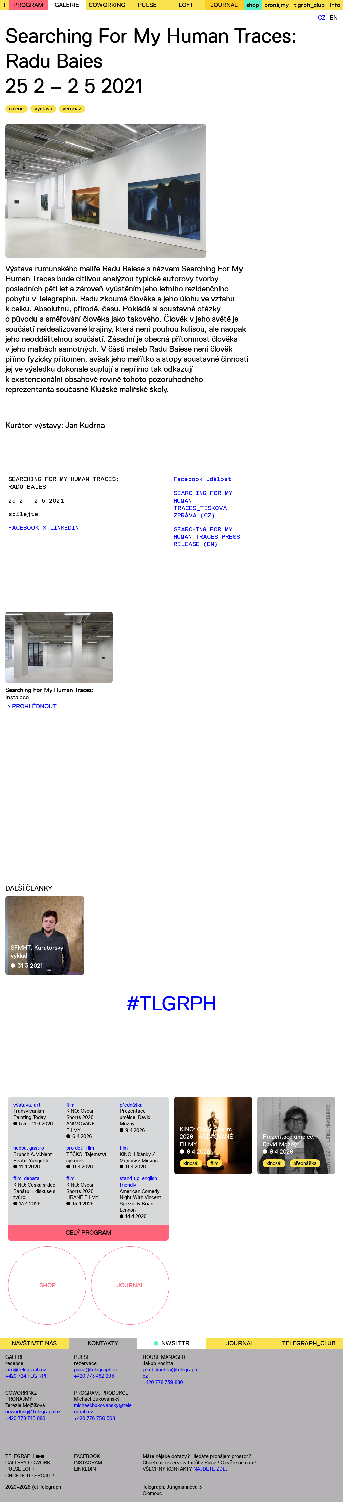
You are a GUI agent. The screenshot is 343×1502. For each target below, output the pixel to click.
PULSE (147, 5)
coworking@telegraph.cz (33, 1411)
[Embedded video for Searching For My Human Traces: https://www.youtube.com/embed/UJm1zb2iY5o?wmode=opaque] (128, 785)
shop (252, 5)
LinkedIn (64, 528)
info (335, 5)
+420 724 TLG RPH (27, 1376)
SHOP (47, 1285)
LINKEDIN (85, 1469)
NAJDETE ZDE (209, 1469)
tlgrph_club (309, 5)
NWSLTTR (175, 1343)
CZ (322, 17)
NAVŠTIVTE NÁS (34, 1343)
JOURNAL (224, 5)
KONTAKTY (103, 1343)
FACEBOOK (87, 1456)
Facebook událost (203, 479)
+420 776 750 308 (94, 1418)
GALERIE (67, 5)
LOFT (186, 5)
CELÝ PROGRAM (88, 1232)
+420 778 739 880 (163, 1382)
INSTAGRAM (88, 1462)
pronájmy (276, 5)
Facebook (23, 528)
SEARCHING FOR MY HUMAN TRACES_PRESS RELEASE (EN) (207, 537)
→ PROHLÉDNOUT (31, 706)
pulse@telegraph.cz (96, 1369)
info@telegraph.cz (25, 1369)
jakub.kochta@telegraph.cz (170, 1372)
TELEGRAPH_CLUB (309, 1343)
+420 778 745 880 (25, 1418)
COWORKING (107, 5)
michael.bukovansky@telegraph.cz (103, 1408)
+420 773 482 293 (94, 1376)
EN (334, 17)
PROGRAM (28, 5)
